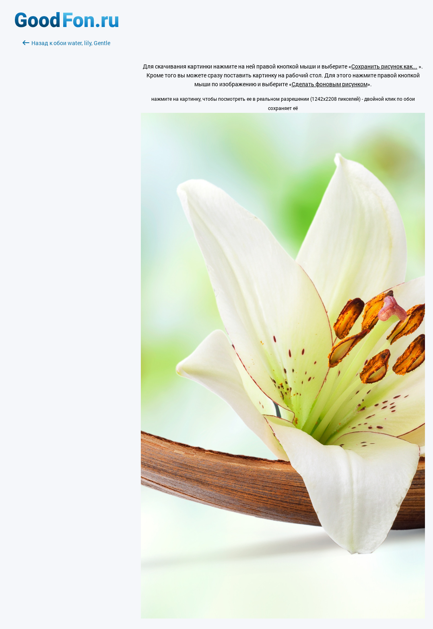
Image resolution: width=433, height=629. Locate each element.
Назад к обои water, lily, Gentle (66, 43)
